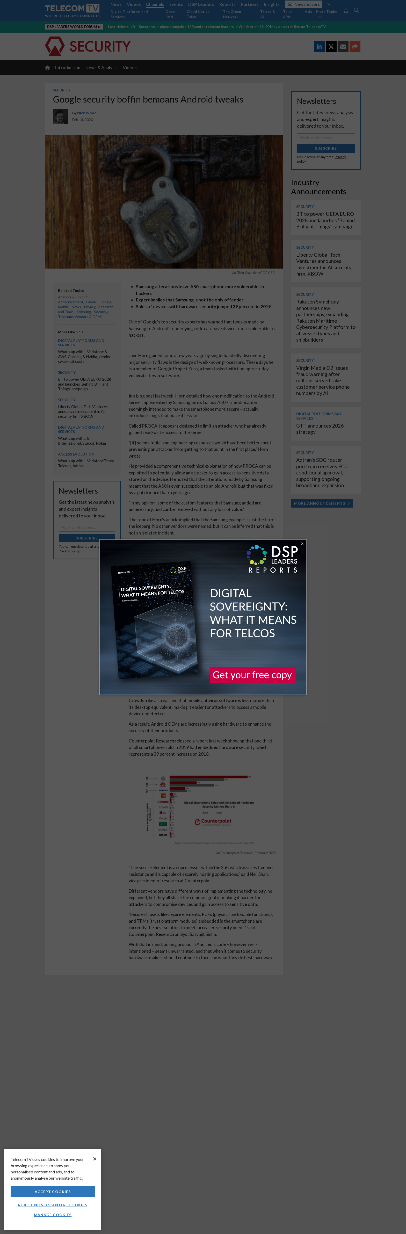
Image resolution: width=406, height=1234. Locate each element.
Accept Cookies (53, 1191)
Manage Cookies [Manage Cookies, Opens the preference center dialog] (53, 1215)
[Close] (94, 1159)
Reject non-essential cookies (52, 1205)
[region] (52, 1189)
